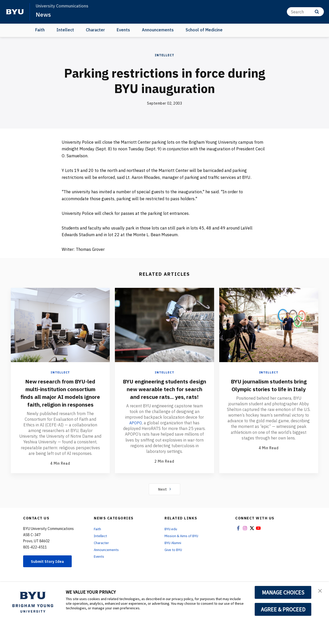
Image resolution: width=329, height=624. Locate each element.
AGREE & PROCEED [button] (283, 609)
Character (95, 29)
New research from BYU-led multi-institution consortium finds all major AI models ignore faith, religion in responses (60, 396)
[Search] (305, 11)
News (43, 14)
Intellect (65, 29)
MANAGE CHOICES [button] (283, 592)
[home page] (15, 11)
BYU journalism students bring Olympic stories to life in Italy (269, 389)
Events (123, 29)
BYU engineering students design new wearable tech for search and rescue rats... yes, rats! (164, 392)
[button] (320, 591)
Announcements (158, 29)
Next (164, 496)
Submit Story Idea (50, 569)
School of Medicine (204, 29)
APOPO (135, 430)
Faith (40, 29)
